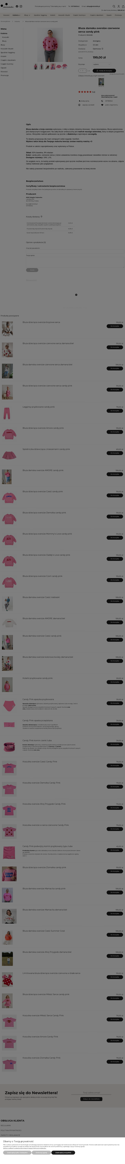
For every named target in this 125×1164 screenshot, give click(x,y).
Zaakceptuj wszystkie (63, 1153)
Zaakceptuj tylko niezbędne (17, 1153)
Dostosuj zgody (41, 1153)
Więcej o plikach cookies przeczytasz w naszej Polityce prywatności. (24, 1148)
